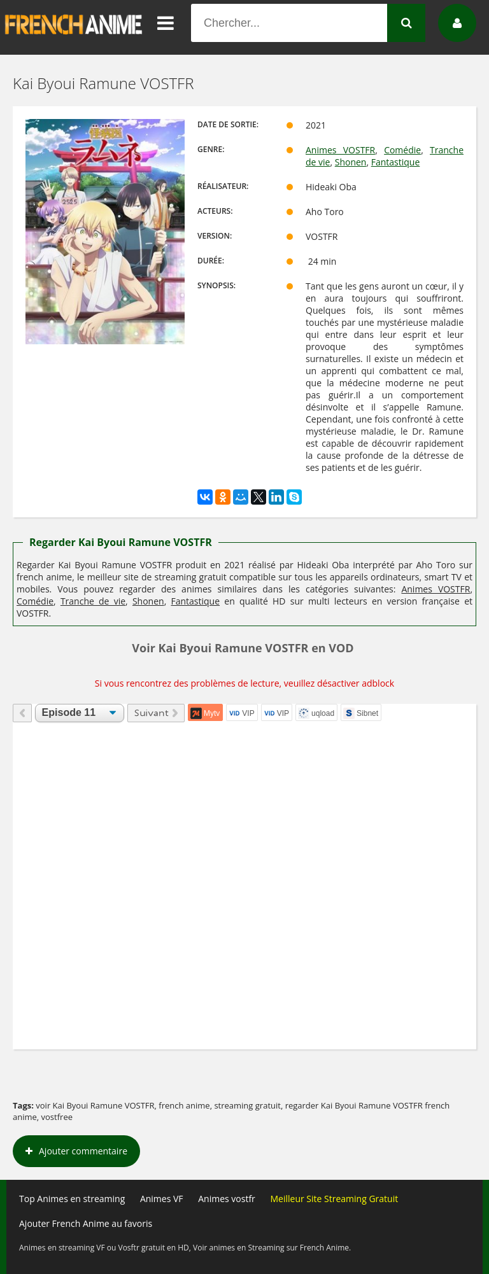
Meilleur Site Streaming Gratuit (334, 1199)
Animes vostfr (226, 1199)
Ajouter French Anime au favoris (85, 1223)
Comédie (402, 150)
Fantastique (395, 162)
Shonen (351, 162)
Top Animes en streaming (72, 1199)
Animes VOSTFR (340, 150)
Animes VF (161, 1199)
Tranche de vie (92, 601)
